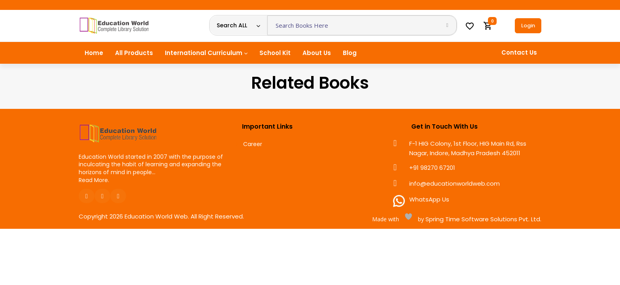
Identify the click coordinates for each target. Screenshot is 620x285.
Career (252, 144)
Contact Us (519, 52)
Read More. (94, 180)
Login (528, 25)
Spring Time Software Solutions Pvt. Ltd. (482, 219)
